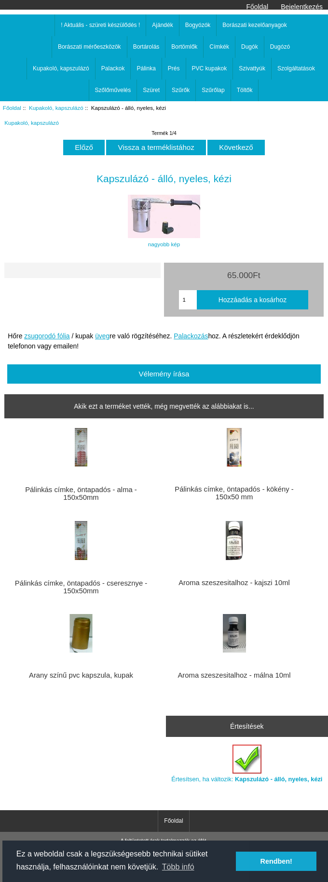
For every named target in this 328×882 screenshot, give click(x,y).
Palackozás (191, 336)
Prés (174, 68)
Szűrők (181, 90)
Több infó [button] (178, 867)
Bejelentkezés (302, 7)
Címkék (219, 46)
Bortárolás (146, 46)
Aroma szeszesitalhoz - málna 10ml (234, 675)
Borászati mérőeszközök (89, 46)
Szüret (151, 90)
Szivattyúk (252, 68)
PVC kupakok (209, 68)
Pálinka (146, 68)
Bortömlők (184, 46)
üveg (102, 336)
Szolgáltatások (296, 68)
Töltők (245, 90)
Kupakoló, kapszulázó (56, 108)
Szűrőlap (213, 90)
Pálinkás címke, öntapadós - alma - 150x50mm (81, 493)
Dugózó (280, 46)
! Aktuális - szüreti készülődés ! (100, 25)
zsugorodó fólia (46, 336)
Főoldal (257, 7)
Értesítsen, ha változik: (246, 764)
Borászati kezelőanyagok (254, 25)
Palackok (113, 68)
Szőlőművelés (113, 90)
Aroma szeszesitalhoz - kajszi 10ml (234, 583)
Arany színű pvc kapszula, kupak (81, 675)
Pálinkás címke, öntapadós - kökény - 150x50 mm (234, 493)
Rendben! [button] (276, 861)
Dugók (249, 46)
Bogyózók (198, 25)
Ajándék (162, 25)
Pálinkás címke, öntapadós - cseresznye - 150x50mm (81, 587)
